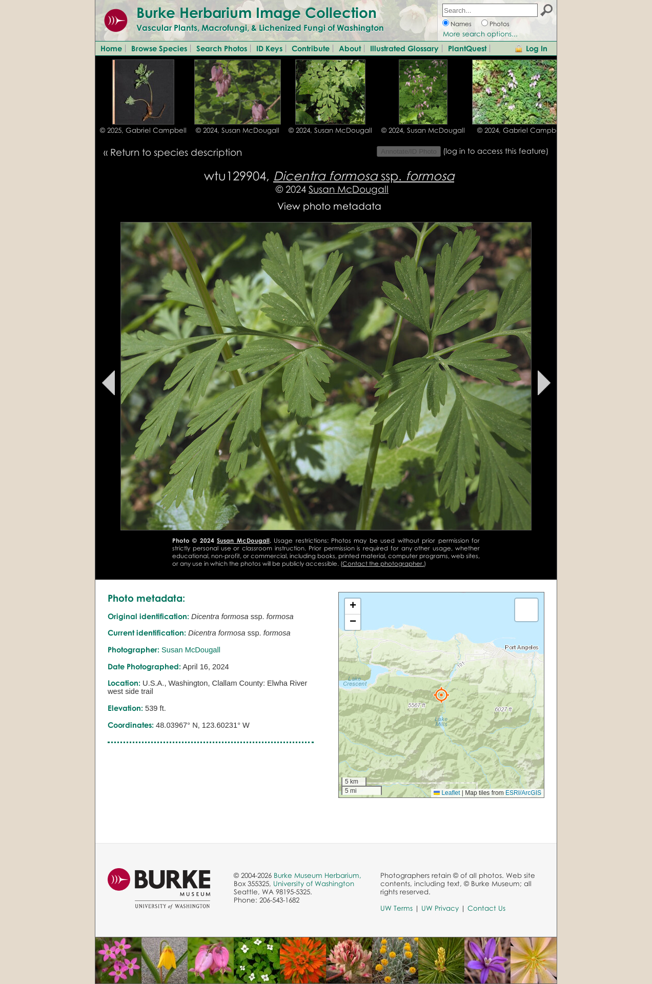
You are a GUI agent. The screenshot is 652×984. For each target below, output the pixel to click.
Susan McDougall (349, 189)
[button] (441, 695)
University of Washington (313, 883)
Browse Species (159, 48)
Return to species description (176, 152)
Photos (500, 24)
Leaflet (447, 792)
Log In (536, 48)
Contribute (311, 48)
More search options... (480, 34)
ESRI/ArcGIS (523, 792)
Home (111, 48)
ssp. (363, 175)
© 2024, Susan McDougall (237, 130)
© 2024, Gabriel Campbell (520, 130)
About (350, 48)
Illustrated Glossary (404, 48)
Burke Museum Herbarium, (317, 875)
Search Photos (221, 48)
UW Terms (396, 908)
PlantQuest (467, 48)
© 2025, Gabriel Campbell (143, 130)
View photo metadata (329, 206)
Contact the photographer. (383, 563)
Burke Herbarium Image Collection (256, 12)
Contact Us (486, 908)
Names (461, 24)
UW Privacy (440, 908)
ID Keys (269, 48)
